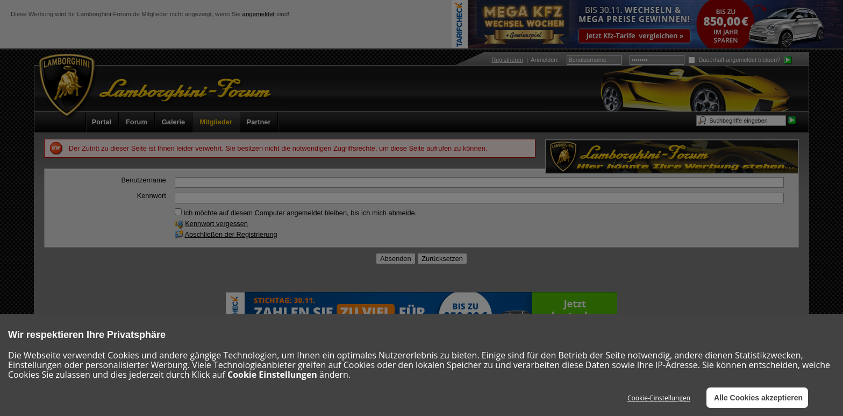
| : (525, 60)
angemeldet (258, 14)
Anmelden (544, 60)
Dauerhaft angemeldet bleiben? (734, 60)
